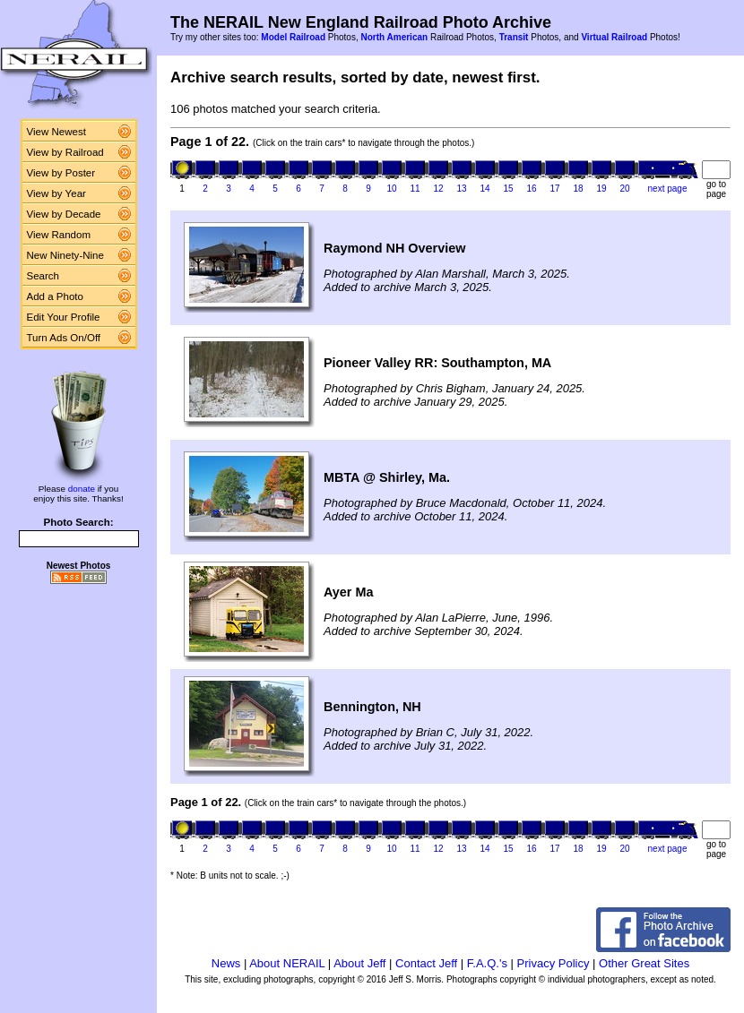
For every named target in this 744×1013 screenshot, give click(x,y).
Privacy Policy (553, 963)
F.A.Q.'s (487, 963)
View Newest (56, 131)
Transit (514, 37)
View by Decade (64, 214)
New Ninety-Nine (65, 255)
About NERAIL (286, 963)
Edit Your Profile (63, 317)
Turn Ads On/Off (64, 337)
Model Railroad (293, 37)
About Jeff (359, 963)
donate (81, 489)
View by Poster (61, 172)
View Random (59, 234)
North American (394, 37)
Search (43, 275)
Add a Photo (55, 296)
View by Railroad (65, 152)
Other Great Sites (644, 963)
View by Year (56, 193)
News (226, 963)
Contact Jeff (426, 963)
